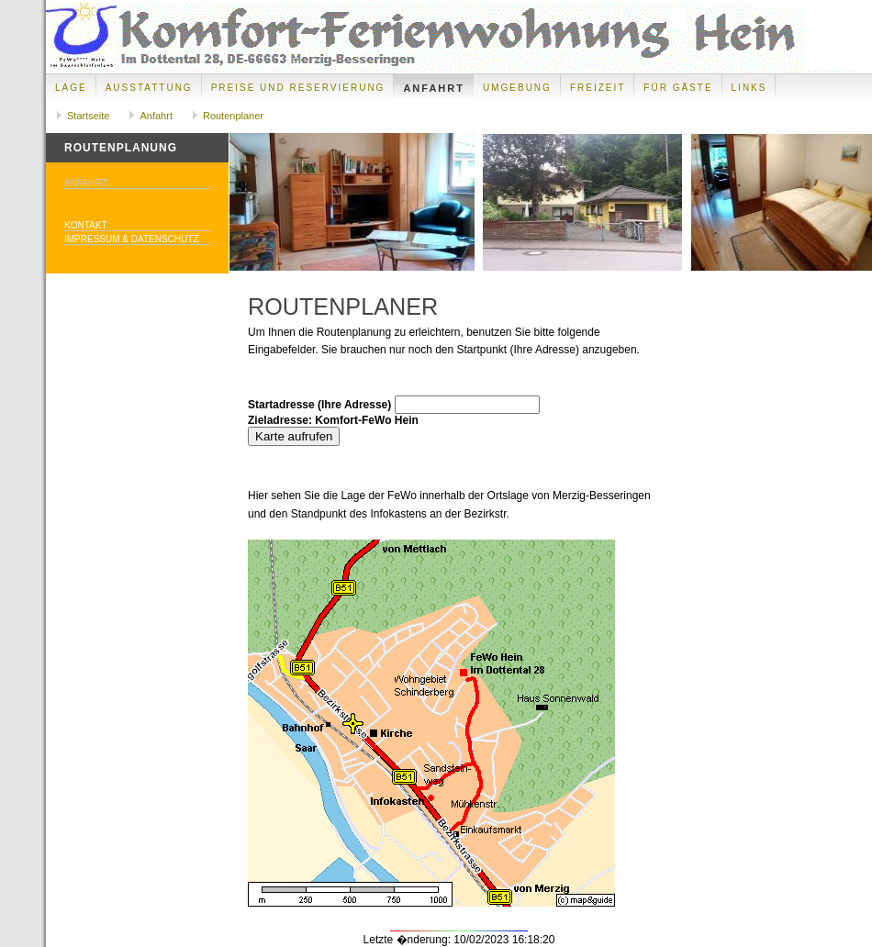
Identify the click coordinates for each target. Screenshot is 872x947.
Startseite (88, 115)
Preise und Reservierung (298, 88)
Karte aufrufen (293, 436)
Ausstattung (149, 88)
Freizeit (597, 88)
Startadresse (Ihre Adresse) (319, 404)
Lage (71, 88)
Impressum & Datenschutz (131, 239)
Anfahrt (433, 88)
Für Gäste (677, 88)
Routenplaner (233, 115)
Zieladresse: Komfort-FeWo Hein (333, 420)
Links (749, 88)
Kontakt (85, 225)
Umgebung (517, 88)
